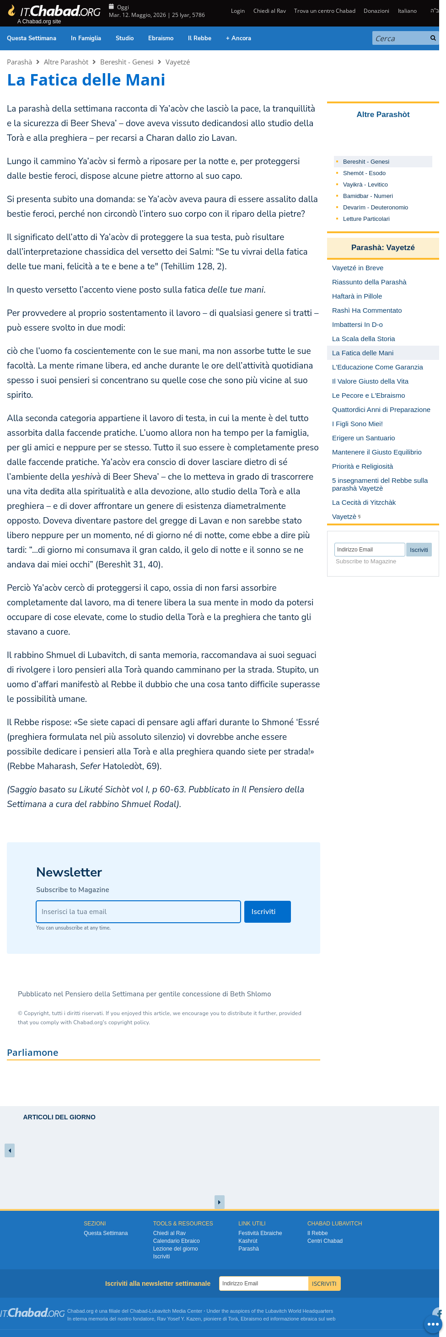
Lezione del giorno (175, 1249)
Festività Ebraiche (260, 1233)
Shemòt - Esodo (364, 173)
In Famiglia (86, 38)
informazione (284, 1318)
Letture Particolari (366, 218)
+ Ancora (238, 38)
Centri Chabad (325, 1241)
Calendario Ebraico (176, 1241)
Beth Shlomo (250, 994)
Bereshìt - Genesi (127, 61)
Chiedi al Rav (269, 11)
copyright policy (128, 1022)
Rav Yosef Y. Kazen (179, 1318)
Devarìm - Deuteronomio (375, 207)
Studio (125, 38)
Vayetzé (178, 61)
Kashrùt (247, 1241)
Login (237, 11)
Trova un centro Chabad (324, 11)
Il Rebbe (199, 38)
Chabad (139, 1311)
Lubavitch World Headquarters (299, 1311)
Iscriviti (161, 1256)
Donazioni (376, 11)
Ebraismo (160, 38)
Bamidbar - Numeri (368, 196)
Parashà (19, 61)
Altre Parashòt (66, 61)
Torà (233, 1318)
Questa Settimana (31, 38)
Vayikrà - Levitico (365, 184)
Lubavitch (160, 1311)
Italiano (407, 11)
